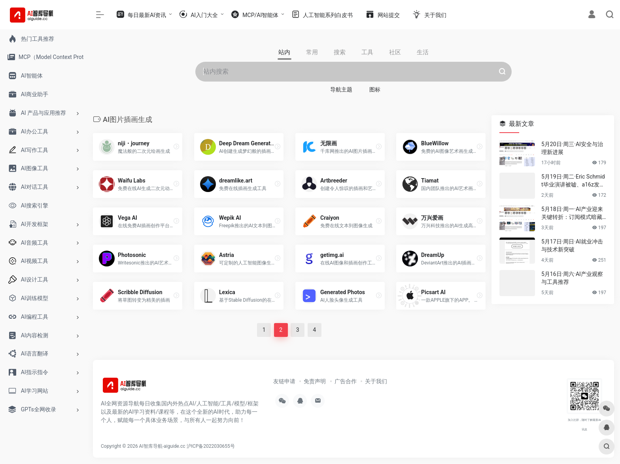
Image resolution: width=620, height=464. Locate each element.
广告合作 (346, 381)
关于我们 (376, 381)
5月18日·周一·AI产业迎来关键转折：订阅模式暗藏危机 (572, 213)
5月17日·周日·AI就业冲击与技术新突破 (572, 245)
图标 (374, 89)
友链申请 (284, 381)
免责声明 (315, 381)
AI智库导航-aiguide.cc (162, 446)
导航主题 (341, 89)
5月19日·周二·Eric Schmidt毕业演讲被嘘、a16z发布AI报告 (573, 180)
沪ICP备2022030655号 (211, 446)
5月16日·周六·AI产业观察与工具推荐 (572, 278)
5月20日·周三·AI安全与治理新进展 (572, 148)
